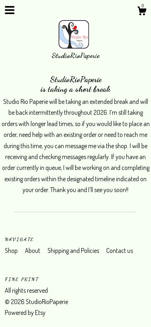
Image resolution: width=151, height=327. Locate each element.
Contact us (119, 250)
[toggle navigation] (9, 10)
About (33, 250)
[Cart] (141, 12)
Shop (12, 250)
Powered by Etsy (25, 312)
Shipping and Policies (74, 250)
